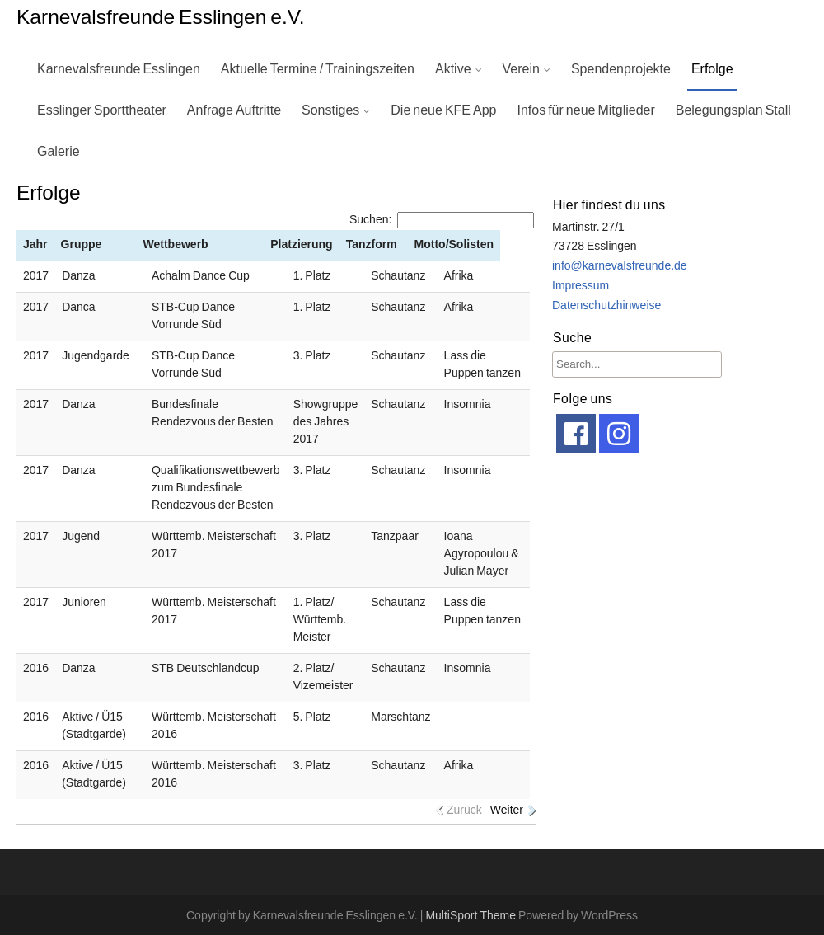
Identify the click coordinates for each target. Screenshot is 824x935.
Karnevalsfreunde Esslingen (118, 69)
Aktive (453, 69)
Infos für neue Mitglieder (585, 110)
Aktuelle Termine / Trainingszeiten (317, 69)
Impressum (580, 286)
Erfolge (712, 69)
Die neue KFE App (443, 110)
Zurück (464, 810)
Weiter (506, 810)
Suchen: (441, 220)
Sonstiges (330, 110)
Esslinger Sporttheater (101, 110)
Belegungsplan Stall (733, 110)
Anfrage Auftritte (234, 110)
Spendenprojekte (621, 69)
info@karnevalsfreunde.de (619, 266)
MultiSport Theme (471, 916)
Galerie (58, 151)
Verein (521, 69)
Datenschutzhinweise (606, 306)
